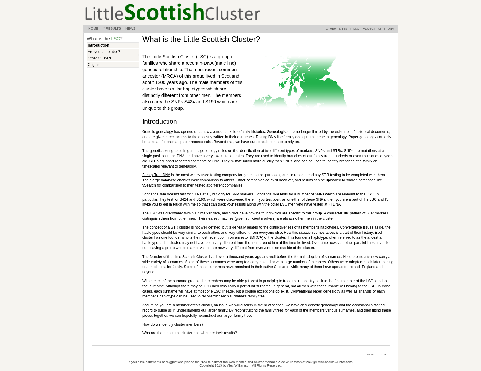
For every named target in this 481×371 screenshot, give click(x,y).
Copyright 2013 (210, 365)
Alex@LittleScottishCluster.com (329, 362)
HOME (95, 28)
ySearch (149, 185)
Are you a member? (104, 52)
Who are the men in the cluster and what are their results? (189, 333)
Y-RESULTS (114, 28)
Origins (93, 64)
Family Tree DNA (156, 175)
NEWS (130, 28)
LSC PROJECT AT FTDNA (373, 28)
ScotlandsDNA (154, 194)
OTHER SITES (336, 28)
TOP (384, 354)
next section (273, 305)
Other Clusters (99, 58)
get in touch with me (179, 204)
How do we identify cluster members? (172, 324)
